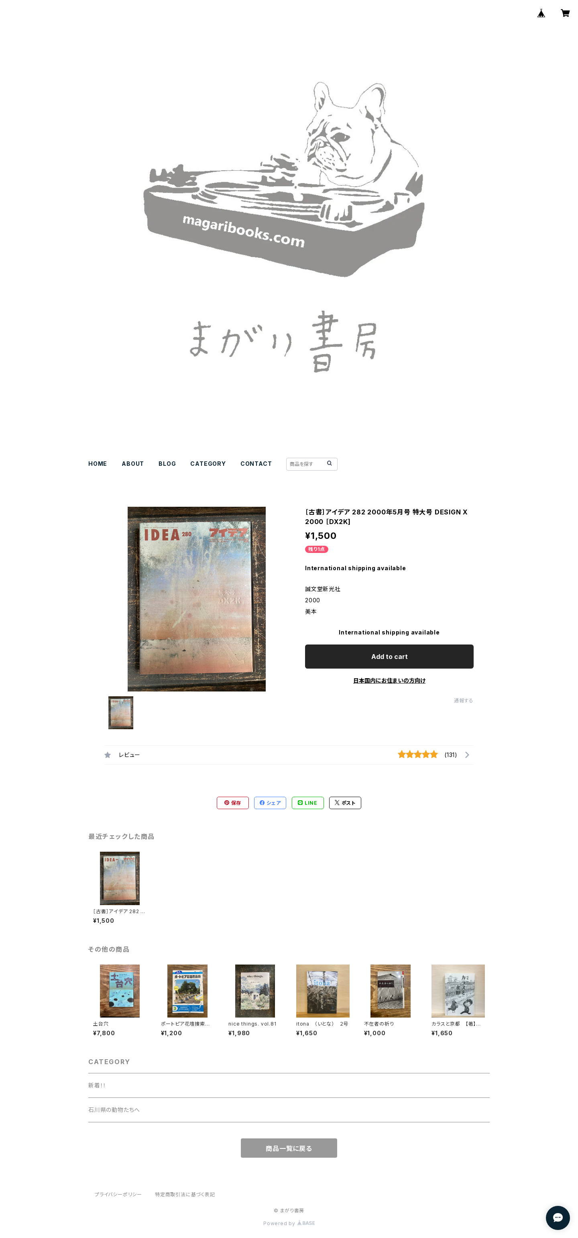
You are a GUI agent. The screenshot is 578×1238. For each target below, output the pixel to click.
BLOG (167, 463)
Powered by (289, 1223)
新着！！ (97, 1085)
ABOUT (133, 463)
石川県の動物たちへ (114, 1109)
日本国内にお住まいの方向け (389, 680)
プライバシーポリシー (118, 1194)
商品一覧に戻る (289, 1148)
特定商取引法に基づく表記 (185, 1194)
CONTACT (256, 463)
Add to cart (389, 657)
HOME (97, 463)
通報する (464, 701)
